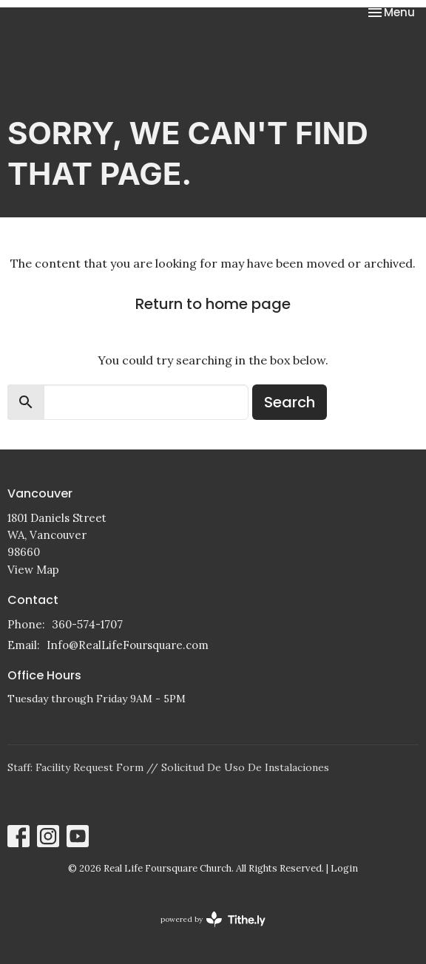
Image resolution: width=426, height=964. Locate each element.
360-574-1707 (87, 624)
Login (344, 868)
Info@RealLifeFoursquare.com (128, 645)
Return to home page (213, 303)
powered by (213, 919)
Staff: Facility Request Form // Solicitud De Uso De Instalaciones (168, 767)
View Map (33, 570)
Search (289, 402)
